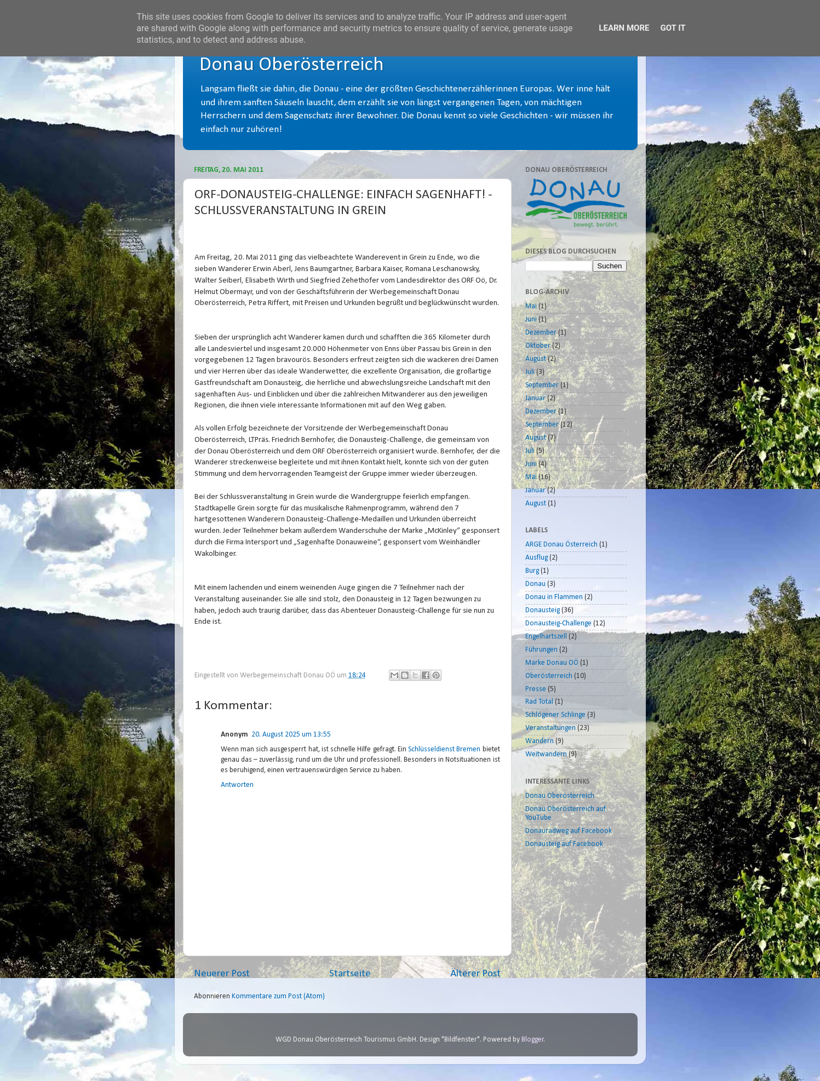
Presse (535, 689)
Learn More (624, 28)
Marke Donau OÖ (551, 662)
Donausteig (542, 610)
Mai (531, 306)
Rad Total (539, 701)
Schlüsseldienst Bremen (444, 749)
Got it (672, 28)
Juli (530, 372)
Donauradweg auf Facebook (568, 831)
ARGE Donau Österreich (561, 544)
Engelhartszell (546, 636)
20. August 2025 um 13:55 (291, 734)
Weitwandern (546, 754)
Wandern (539, 741)
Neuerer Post (222, 974)
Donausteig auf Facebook (564, 844)
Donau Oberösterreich (291, 65)
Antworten (237, 785)
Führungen (541, 649)
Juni (531, 319)
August (535, 359)
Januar (535, 398)
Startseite (350, 974)
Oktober (538, 345)
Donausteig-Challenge (558, 623)
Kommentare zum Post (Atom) (278, 996)
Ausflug (536, 557)
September (542, 385)
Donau (535, 584)
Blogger (532, 1039)
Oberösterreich (548, 676)
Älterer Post (475, 974)
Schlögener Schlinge (555, 714)
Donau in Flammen (554, 597)
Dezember (541, 332)
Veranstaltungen (550, 728)
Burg (532, 570)
